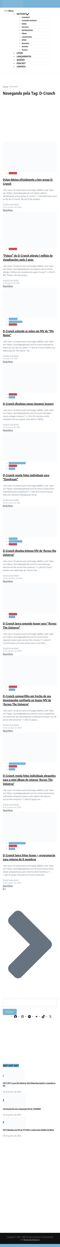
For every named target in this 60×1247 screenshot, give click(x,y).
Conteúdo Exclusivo (29, 20)
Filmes (24, 33)
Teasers (25, 50)
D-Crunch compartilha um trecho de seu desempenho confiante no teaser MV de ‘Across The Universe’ (27, 700)
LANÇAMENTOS (24, 56)
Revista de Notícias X (31, 1240)
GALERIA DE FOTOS (17, 463)
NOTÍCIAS (23, 14)
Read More (8, 210)
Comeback (26, 17)
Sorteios (25, 46)
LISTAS (20, 53)
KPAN (24, 40)
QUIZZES (21, 59)
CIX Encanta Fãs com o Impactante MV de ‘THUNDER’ (22, 1109)
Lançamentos (27, 37)
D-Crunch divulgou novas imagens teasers (28, 403)
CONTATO (21, 66)
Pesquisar (10, 1012)
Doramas (25, 27)
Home (5, 86)
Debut (24, 24)
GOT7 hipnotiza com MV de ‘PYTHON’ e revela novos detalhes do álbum (28, 1130)
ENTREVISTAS (27, 30)
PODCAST (21, 63)
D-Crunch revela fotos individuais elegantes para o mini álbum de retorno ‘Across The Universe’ (29, 779)
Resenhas (25, 43)
